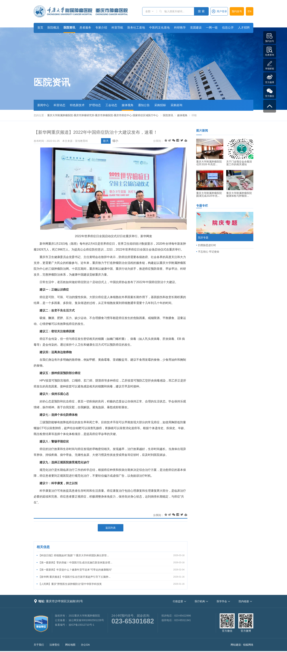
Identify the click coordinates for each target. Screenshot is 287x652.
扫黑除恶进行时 (207, 245)
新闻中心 (43, 105)
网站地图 (70, 644)
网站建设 (236, 644)
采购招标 (160, 105)
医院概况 (53, 27)
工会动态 (111, 105)
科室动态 (59, 105)
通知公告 (144, 105)
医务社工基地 (136, 27)
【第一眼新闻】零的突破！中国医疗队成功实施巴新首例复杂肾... (75, 562)
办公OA (85, 644)
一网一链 (212, 27)
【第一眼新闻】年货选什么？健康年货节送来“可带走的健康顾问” (75, 569)
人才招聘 (244, 27)
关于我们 (39, 644)
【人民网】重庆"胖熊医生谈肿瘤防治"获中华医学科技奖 (70, 583)
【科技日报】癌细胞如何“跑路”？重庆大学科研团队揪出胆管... (73, 555)
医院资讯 (69, 27)
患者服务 (85, 27)
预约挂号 (237, 11)
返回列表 (110, 527)
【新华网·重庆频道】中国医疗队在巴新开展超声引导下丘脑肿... (74, 576)
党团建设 (196, 27)
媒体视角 (127, 105)
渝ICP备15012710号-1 (81, 624)
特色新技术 (77, 105)
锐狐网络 (248, 644)
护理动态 (95, 105)
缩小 (115, 140)
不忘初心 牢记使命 (208, 251)
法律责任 (54, 644)
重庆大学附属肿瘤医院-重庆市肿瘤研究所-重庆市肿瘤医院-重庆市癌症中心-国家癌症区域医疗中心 (102, 115)
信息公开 (228, 27)
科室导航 (117, 27)
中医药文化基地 (159, 27)
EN (249, 11)
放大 (106, 140)
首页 (40, 27)
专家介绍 (101, 27)
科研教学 (180, 27)
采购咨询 (176, 105)
